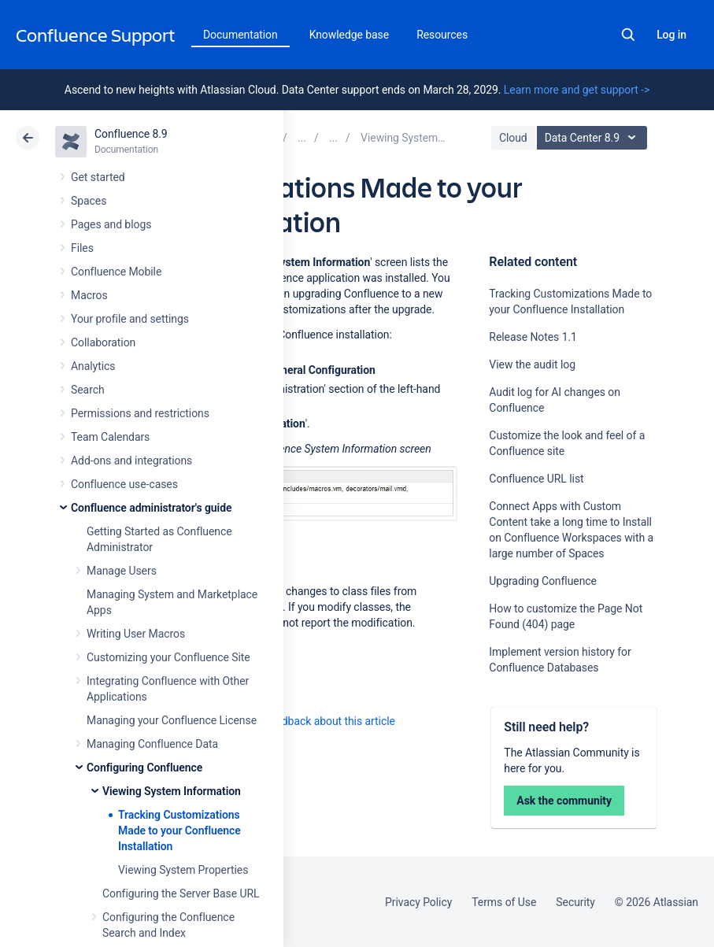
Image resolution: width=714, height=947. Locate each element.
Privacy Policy (418, 902)
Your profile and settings (130, 319)
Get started (98, 177)
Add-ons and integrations (131, 460)
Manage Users (122, 570)
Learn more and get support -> (576, 89)
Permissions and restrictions (140, 413)
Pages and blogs (111, 224)
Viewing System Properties (183, 870)
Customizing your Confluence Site (168, 657)
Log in (671, 34)
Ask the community (564, 800)
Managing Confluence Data (152, 744)
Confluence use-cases (124, 484)
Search (628, 34)
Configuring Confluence (144, 767)
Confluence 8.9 (131, 134)
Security (575, 902)
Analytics (93, 366)
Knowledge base (349, 34)
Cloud (513, 137)
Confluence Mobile (116, 271)
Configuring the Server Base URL (181, 893)
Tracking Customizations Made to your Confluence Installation (179, 830)
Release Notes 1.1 (533, 337)
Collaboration (103, 342)
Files (82, 248)
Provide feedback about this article (311, 721)
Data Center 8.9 (594, 138)
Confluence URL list (536, 478)
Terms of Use (504, 902)
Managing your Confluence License (172, 720)
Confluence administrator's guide (151, 507)
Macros (89, 295)
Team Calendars (110, 437)
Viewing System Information (171, 791)
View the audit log (532, 364)
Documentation (240, 34)
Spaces (88, 200)
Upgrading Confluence (543, 581)
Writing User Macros (136, 633)
